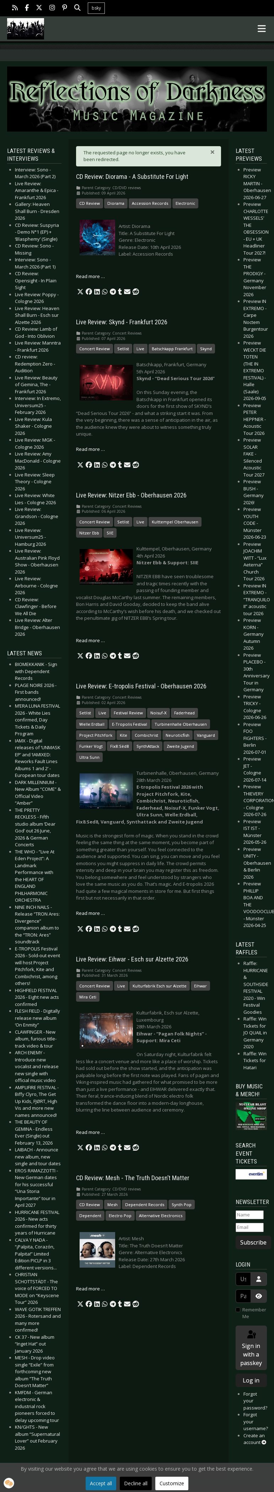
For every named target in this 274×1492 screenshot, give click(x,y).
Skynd (206, 348)
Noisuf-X (158, 712)
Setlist (123, 348)
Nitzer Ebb (89, 532)
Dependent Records (144, 1204)
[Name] (250, 1215)
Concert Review (94, 348)
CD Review (89, 203)
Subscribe (253, 1242)
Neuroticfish (177, 735)
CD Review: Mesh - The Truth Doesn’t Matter (132, 1178)
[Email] (250, 1227)
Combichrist (146, 735)
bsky (96, 8)
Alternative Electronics (160, 1215)
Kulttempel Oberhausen (175, 521)
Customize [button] (172, 1483)
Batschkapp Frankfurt (172, 348)
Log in (251, 1380)
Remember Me (254, 1313)
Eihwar (200, 986)
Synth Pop (182, 1204)
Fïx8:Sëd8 (119, 746)
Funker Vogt (91, 746)
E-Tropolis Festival (129, 724)
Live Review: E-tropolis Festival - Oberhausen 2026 (141, 686)
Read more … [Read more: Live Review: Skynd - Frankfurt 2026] (90, 449)
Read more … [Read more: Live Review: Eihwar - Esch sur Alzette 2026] (90, 1132)
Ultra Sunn (89, 757)
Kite (123, 735)
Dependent (90, 1215)
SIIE (110, 532)
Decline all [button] (135, 1483)
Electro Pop (120, 1215)
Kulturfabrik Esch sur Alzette (160, 986)
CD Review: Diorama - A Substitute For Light (132, 177)
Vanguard (206, 735)
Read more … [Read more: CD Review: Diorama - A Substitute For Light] (90, 276)
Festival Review (128, 712)
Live (140, 348)
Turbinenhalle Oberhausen (181, 724)
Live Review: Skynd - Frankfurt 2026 (121, 322)
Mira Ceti (87, 997)
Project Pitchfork (95, 735)
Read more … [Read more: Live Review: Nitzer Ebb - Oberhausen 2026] (90, 640)
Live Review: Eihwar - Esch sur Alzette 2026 (132, 959)
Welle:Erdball (91, 724)
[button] (80, 292)
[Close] (212, 151)
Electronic (185, 203)
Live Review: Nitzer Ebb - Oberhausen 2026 (131, 495)
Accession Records (150, 203)
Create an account (254, 1439)
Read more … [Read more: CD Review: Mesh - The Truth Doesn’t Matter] (90, 1288)
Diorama (115, 203)
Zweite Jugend (180, 746)
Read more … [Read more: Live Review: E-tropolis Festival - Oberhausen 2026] (90, 913)
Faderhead (184, 712)
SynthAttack (147, 746)
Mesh (112, 1204)
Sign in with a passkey (251, 1348)
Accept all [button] (101, 1483)
